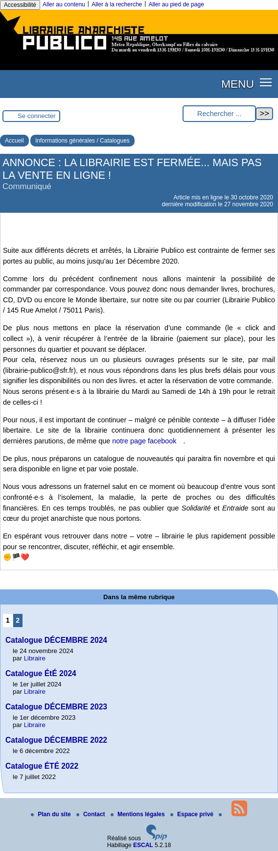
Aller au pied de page (176, 4)
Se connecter (37, 116)
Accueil (14, 140)
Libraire (35, 658)
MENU (237, 83)
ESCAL (143, 845)
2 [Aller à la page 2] (18, 620)
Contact (91, 814)
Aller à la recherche (117, 4)
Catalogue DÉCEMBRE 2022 (56, 740)
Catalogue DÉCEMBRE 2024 (56, 640)
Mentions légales (138, 814)
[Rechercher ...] (219, 113)
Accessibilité (20, 4)
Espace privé (192, 814)
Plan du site (51, 814)
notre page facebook (144, 441)
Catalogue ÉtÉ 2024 (40, 673)
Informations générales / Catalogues (82, 140)
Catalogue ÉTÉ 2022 (41, 766)
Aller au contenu (64, 4)
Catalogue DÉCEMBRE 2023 (56, 707)
